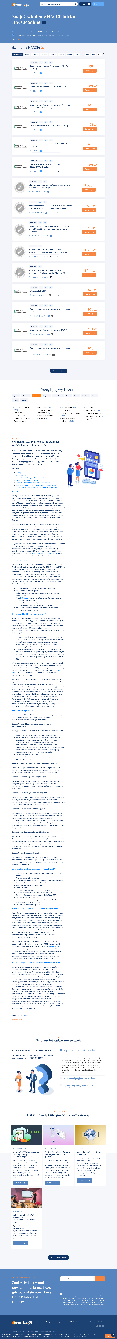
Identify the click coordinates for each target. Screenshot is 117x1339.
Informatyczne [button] (58, 393)
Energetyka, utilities (45, 413)
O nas (32, 1319)
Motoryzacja (90, 405)
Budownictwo (19, 418)
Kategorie (85, 4)
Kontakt (101, 1319)
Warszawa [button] (53, 54)
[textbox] (45, 73)
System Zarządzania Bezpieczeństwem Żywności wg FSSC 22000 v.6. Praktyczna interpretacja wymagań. (49, 229)
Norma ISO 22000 (22, 473)
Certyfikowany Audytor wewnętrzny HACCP (48, 330)
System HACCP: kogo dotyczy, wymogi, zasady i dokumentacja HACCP (26, 1151)
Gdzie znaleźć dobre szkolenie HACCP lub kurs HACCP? (36, 485)
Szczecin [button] (44, 54)
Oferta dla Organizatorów (79, 1319)
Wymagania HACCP (38, 291)
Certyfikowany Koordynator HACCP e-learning (49, 87)
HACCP (18, 470)
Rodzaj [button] (16, 397)
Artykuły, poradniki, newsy (45, 1319)
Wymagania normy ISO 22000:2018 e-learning (49, 125)
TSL (87, 416)
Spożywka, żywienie (93, 413)
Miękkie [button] (76, 393)
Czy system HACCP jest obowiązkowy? (30, 475)
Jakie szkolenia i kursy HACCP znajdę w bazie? (79, 1048)
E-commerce (43, 405)
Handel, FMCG (67, 405)
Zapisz (100, 1276)
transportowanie (51, 551)
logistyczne (24, 595)
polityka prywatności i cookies (67, 1335)
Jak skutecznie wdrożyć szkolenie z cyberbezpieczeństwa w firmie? (24, 1216)
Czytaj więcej (21, 1180)
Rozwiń (15, 39)
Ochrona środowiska (93, 410)
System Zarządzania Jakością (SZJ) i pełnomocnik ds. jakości (57, 1151)
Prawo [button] (94, 393)
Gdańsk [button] (62, 54)
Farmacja (41, 416)
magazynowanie (38, 551)
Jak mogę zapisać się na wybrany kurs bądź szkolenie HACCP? (79, 1076)
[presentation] (74, 1285)
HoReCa (65, 408)
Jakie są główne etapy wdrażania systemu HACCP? (34, 480)
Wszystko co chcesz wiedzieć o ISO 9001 (90, 1150)
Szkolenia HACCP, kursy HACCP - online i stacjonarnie (36, 482)
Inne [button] (77, 54)
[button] (87, 54)
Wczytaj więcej (59, 368)
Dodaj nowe (98, 4)
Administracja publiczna (23, 405)
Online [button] (27, 54)
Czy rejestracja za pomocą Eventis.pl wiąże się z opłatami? (78, 1083)
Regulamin (93, 1319)
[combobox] (46, 73)
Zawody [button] (24, 397)
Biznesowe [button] (26, 393)
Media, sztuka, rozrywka (71, 410)
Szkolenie (34, 62)
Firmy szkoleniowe (62, 1319)
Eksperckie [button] (46, 393)
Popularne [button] (85, 393)
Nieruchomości (91, 408)
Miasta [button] (68, 393)
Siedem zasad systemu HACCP (27, 478)
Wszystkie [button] (17, 54)
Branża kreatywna (21, 415)
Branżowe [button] (36, 393)
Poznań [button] (69, 54)
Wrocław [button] (35, 54)
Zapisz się (90, 70)
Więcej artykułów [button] (58, 1255)
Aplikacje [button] (16, 393)
